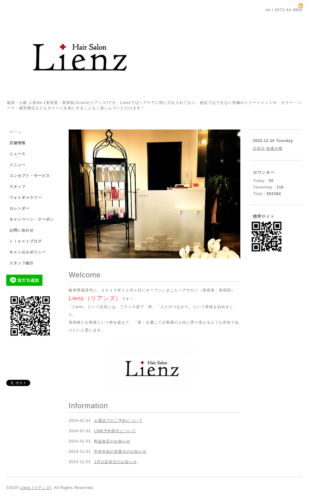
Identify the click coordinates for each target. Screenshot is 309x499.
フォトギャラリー (25, 197)
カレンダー (19, 208)
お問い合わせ (21, 230)
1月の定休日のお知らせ (115, 462)
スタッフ (17, 186)
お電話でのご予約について (118, 420)
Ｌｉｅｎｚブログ (25, 241)
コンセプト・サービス (29, 176)
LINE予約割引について (115, 431)
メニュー (17, 165)
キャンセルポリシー (27, 252)
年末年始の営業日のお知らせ (120, 451)
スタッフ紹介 (21, 263)
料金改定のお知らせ (112, 441)
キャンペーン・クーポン (31, 219)
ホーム (15, 132)
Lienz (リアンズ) (36, 488)
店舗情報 (17, 143)
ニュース (17, 154)
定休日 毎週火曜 (267, 148)
